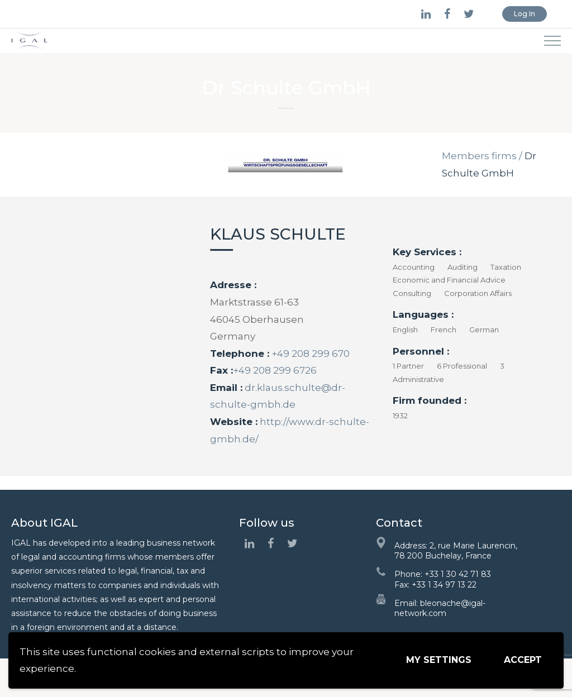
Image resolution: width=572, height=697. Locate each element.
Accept (523, 660)
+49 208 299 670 (309, 353)
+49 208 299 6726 (275, 370)
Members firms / (482, 155)
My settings (438, 660)
